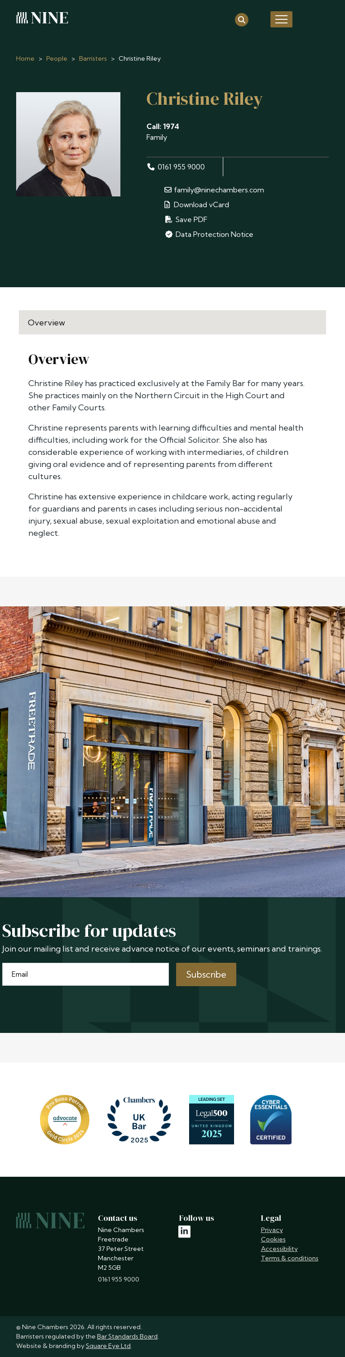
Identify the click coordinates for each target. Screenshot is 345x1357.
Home (25, 58)
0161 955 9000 (175, 166)
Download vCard (196, 204)
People (56, 58)
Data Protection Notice (208, 234)
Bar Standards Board (127, 1336)
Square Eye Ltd (108, 1346)
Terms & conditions (289, 1258)
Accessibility (279, 1249)
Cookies (273, 1239)
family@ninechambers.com (214, 189)
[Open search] (241, 19)
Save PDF (186, 219)
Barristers (93, 58)
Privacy (272, 1230)
